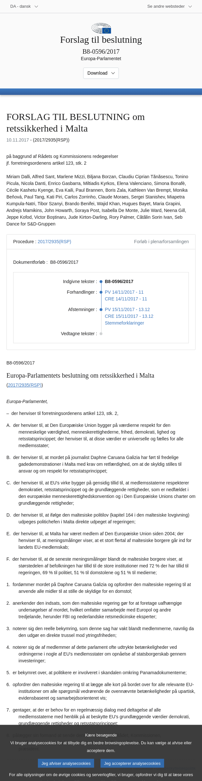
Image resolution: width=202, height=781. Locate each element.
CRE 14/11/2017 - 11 (126, 298)
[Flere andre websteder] (170, 6)
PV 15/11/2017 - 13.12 (127, 309)
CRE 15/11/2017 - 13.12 (129, 316)
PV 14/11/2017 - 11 (124, 292)
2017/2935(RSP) (54, 241)
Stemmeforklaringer (124, 323)
